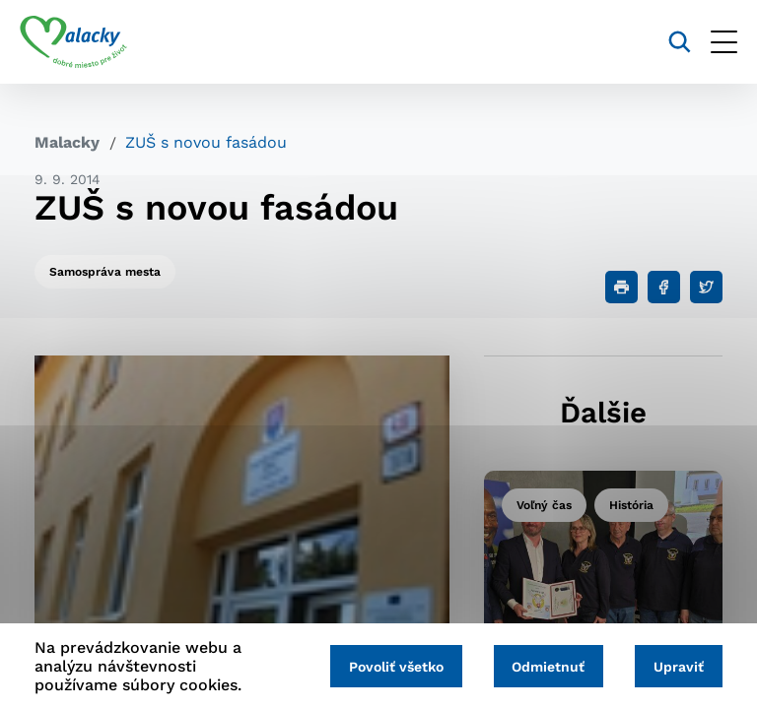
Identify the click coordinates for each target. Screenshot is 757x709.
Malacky (67, 142)
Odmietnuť (539, 667)
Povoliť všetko (380, 667)
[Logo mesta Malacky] (88, 42)
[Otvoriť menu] (709, 42)
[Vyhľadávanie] (665, 42)
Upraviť (676, 667)
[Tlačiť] (621, 287)
